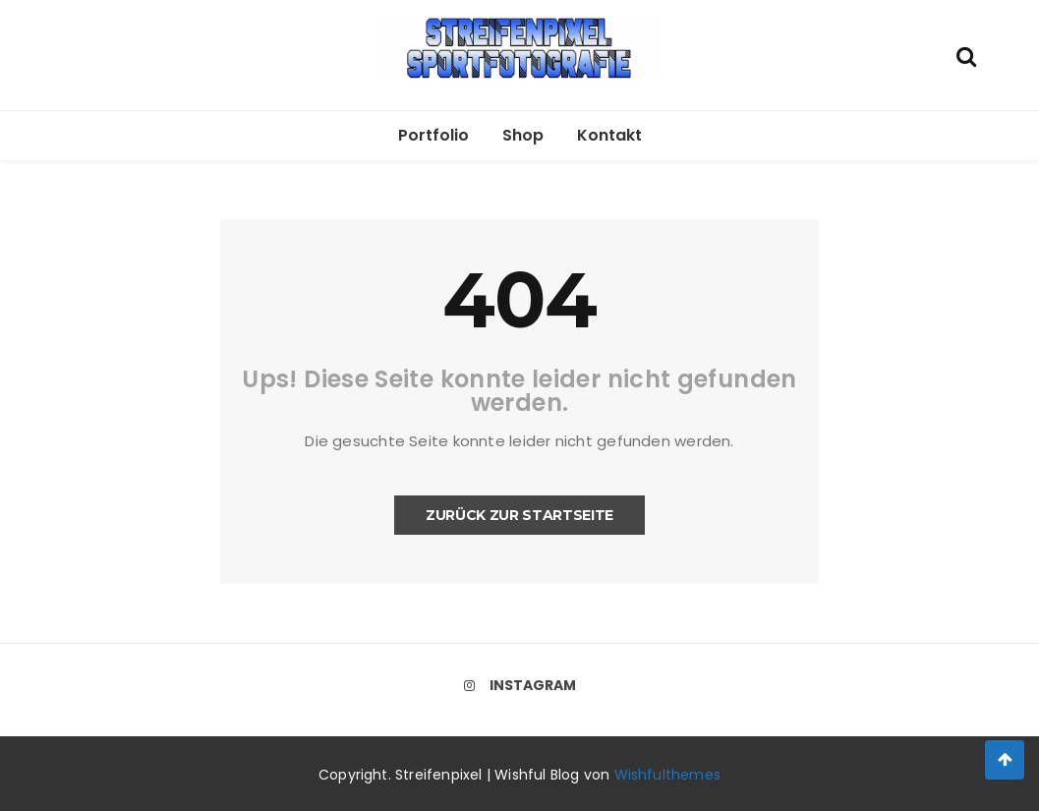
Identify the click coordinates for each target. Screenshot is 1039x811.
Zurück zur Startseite (519, 515)
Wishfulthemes (668, 774)
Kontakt (609, 135)
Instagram (520, 685)
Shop (523, 135)
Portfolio (433, 135)
